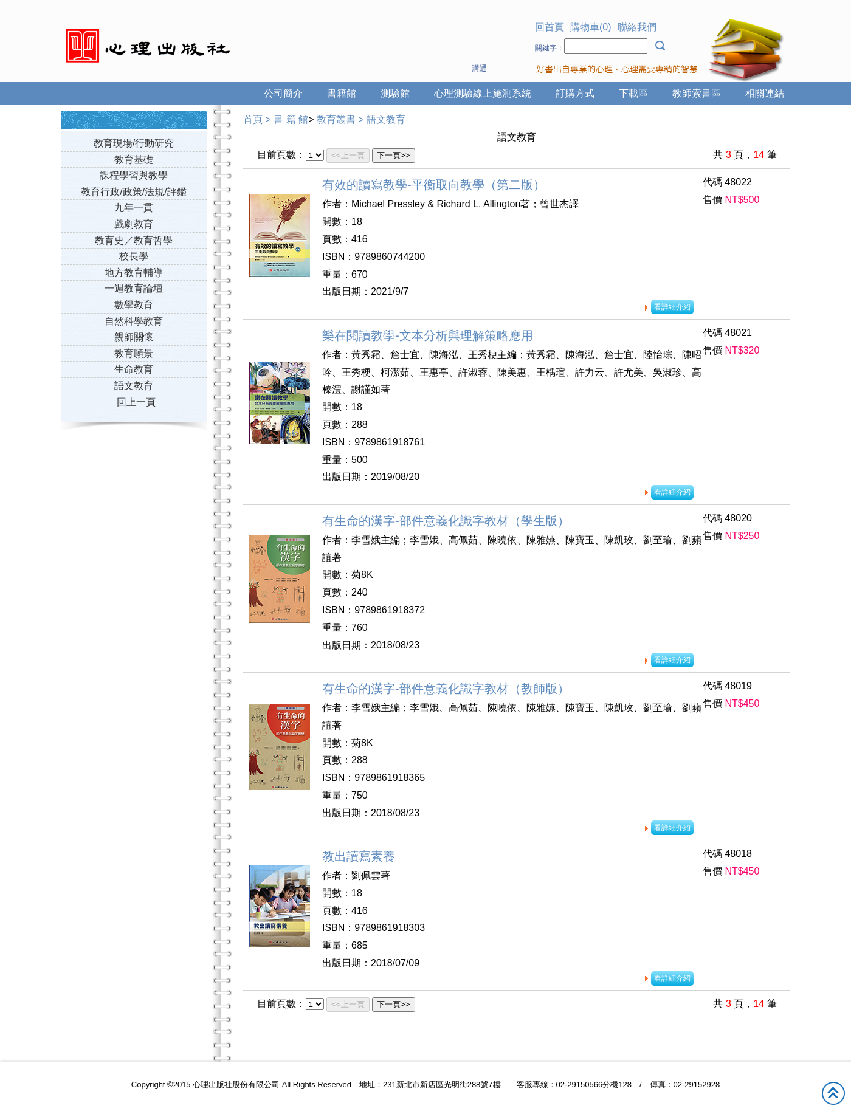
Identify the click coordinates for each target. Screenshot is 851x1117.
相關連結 (764, 93)
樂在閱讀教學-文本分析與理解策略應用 (427, 335)
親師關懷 (133, 337)
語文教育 (133, 385)
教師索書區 (696, 93)
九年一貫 (133, 207)
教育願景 (133, 353)
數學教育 (133, 305)
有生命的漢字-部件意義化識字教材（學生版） (446, 521)
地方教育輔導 (134, 272)
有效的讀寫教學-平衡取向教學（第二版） (433, 184)
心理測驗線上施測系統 (482, 93)
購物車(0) (591, 27)
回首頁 (549, 27)
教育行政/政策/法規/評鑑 (133, 192)
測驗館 (395, 93)
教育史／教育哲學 (134, 240)
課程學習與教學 (134, 175)
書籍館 (341, 93)
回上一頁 (136, 402)
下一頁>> (393, 155)
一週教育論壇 (134, 288)
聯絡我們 (637, 27)
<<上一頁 (348, 155)
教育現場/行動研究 (134, 143)
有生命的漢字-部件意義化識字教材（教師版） (446, 688)
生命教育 (133, 369)
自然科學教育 (134, 321)
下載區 (633, 93)
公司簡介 (283, 93)
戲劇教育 (133, 224)
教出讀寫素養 (358, 856)
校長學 (133, 256)
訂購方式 (575, 93)
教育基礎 (133, 159)
